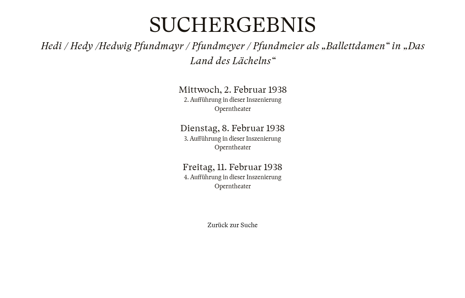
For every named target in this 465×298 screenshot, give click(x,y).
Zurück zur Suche (232, 225)
